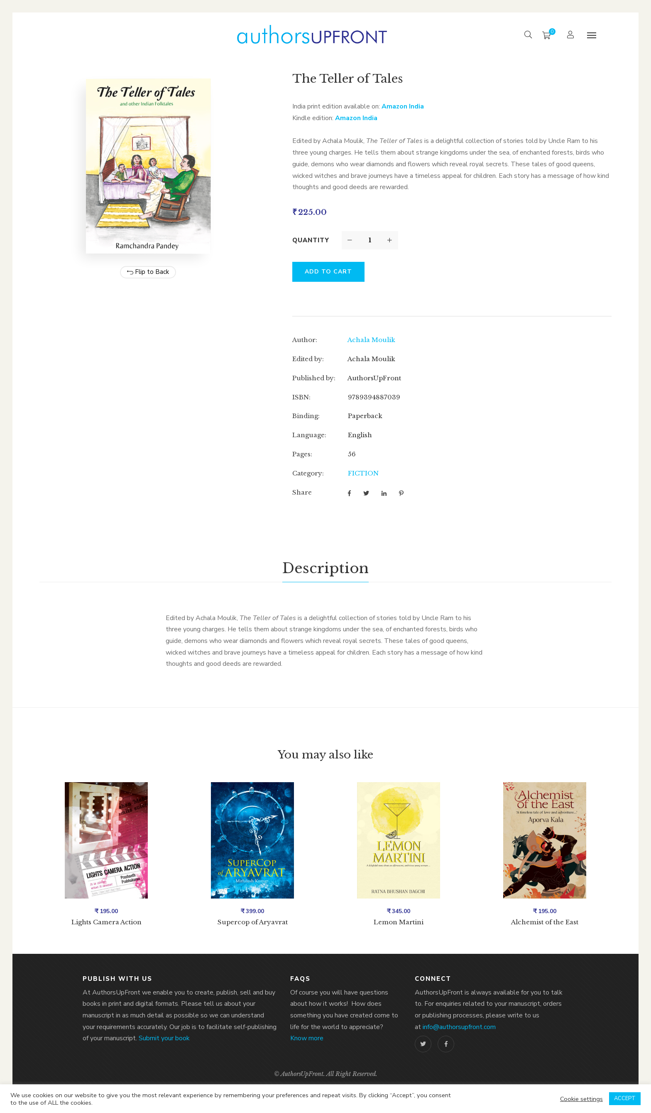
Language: (309, 435)
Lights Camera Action (106, 922)
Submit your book (164, 1038)
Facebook (446, 1044)
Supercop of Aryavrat (253, 922)
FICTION (363, 473)
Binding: (306, 416)
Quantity (310, 240)
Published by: (313, 378)
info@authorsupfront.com (459, 1027)
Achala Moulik (371, 340)
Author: (304, 340)
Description (325, 568)
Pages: (302, 454)
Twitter (423, 1044)
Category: (308, 473)
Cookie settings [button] (581, 1099)
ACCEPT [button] (625, 1098)
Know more (306, 1038)
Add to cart (328, 272)
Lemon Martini (398, 922)
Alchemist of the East (544, 922)
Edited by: (308, 359)
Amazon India (403, 106)
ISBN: (301, 397)
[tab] (325, 568)
